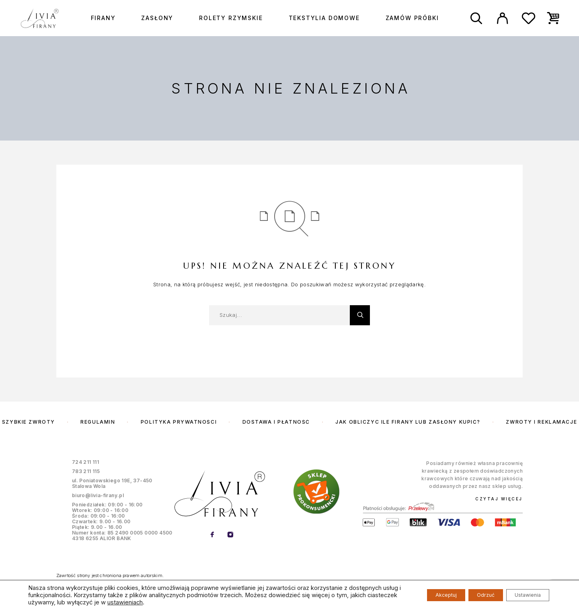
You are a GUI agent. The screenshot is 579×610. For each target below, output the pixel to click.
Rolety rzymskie (231, 18)
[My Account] (502, 18)
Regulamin (97, 422)
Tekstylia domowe (324, 18)
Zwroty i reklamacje (541, 422)
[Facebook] (212, 535)
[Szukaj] (476, 18)
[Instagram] (230, 535)
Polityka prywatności (179, 422)
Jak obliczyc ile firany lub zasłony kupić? (407, 422)
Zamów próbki (412, 18)
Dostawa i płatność (276, 422)
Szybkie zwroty (28, 422)
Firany (103, 18)
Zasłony (157, 18)
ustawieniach (212, 602)
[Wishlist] (528, 20)
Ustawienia (523, 595)
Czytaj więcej (499, 498)
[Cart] (553, 17)
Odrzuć (471, 595)
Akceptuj (422, 595)
